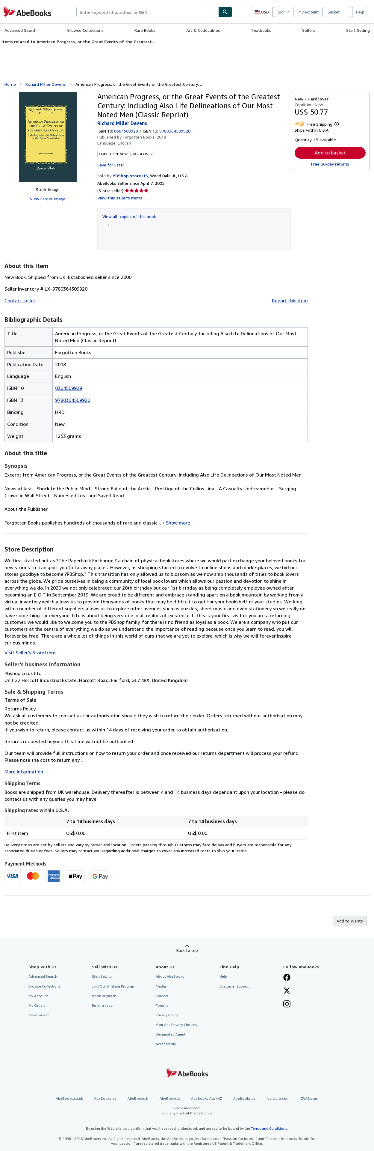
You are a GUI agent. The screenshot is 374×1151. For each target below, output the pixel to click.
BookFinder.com (187, 1111)
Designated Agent (170, 1034)
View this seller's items (119, 197)
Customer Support (234, 986)
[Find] (225, 12)
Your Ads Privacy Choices (176, 1024)
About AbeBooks (170, 976)
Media (161, 986)
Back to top (187, 950)
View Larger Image (48, 198)
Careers (162, 996)
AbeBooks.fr (138, 1098)
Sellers (308, 30)
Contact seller (19, 300)
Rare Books (144, 30)
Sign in (284, 12)
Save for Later (110, 164)
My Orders (37, 1005)
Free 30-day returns (330, 163)
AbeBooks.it (170, 1098)
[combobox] (147, 12)
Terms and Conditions (269, 1128)
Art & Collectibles (203, 30)
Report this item (290, 300)
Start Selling (358, 30)
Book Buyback (104, 996)
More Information (23, 772)
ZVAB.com (309, 1098)
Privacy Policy (167, 1015)
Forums (162, 1005)
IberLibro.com (278, 1098)
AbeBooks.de (105, 1098)
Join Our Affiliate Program (113, 986)
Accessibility (166, 1044)
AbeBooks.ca (244, 1098)
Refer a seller (103, 1005)
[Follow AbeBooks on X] (286, 991)
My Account (309, 12)
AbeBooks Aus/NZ (206, 1098)
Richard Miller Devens (45, 84)
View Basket (38, 1015)
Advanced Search (20, 30)
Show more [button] (178, 523)
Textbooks (261, 30)
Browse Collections (85, 30)
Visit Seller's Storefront (30, 653)
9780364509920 (72, 400)
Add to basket (330, 153)
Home (10, 84)
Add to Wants (350, 920)
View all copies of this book (129, 216)
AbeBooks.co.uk (69, 1098)
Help (360, 12)
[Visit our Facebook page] (286, 978)
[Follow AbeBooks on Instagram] (286, 1004)
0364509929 (126, 130)
